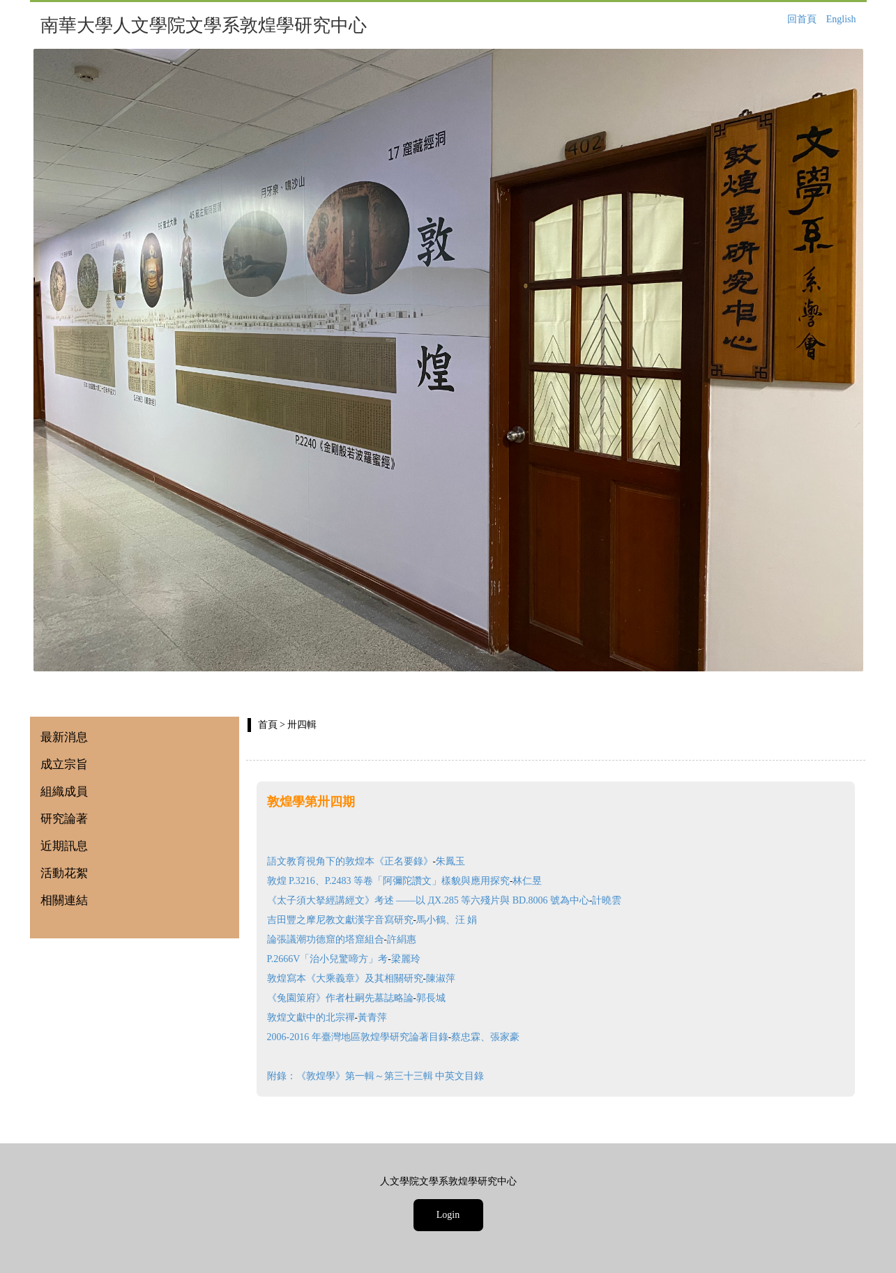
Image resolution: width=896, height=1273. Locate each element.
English (841, 19)
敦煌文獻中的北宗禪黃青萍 (327, 1017)
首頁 (268, 724)
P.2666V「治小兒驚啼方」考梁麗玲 (343, 959)
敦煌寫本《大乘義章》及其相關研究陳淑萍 (361, 978)
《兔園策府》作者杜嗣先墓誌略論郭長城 (356, 998)
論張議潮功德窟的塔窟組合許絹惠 (341, 939)
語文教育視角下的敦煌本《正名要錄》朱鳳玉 (366, 861)
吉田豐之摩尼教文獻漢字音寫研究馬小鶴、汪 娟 (372, 920)
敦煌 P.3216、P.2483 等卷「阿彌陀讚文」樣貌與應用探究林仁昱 (404, 881)
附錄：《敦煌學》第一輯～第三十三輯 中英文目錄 (376, 1076)
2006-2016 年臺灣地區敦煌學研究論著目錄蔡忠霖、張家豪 (393, 1037)
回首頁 (802, 19)
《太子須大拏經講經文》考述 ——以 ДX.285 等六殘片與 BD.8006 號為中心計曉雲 (444, 900)
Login (448, 1215)
